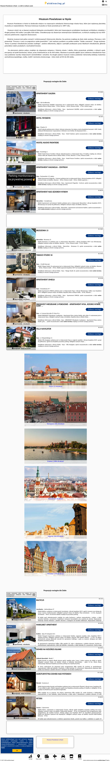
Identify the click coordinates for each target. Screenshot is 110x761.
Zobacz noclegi (94, 98)
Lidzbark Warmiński (13, 651)
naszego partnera (59, 111)
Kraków (9, 627)
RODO (3, 747)
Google (30, 739)
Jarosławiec (11, 602)
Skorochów (10, 194)
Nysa (8, 95)
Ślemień (9, 676)
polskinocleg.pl (55, 3)
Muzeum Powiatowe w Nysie (55, 740)
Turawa (9, 700)
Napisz (107, 760)
